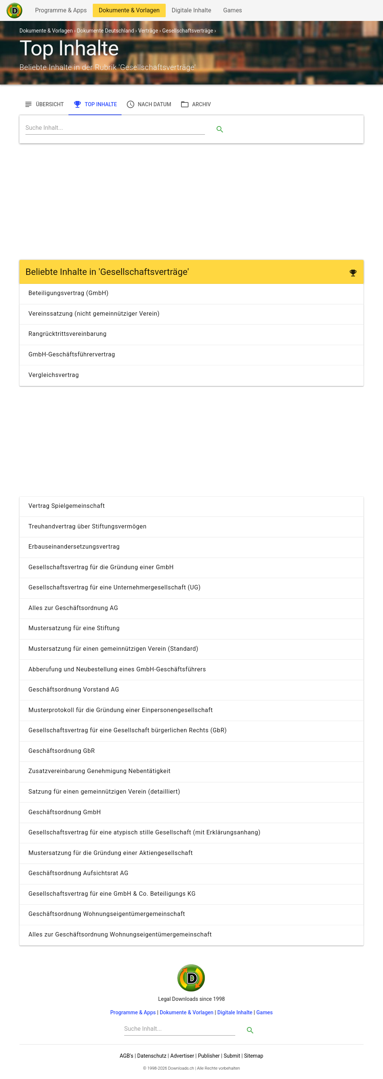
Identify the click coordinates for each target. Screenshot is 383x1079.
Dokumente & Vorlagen (129, 12)
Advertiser (182, 1056)
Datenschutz (151, 1056)
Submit (232, 1056)
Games (234, 12)
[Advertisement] (191, 201)
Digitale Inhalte (191, 12)
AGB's (126, 1056)
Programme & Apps (61, 12)
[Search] (115, 128)
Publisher (209, 1056)
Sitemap (253, 1056)
